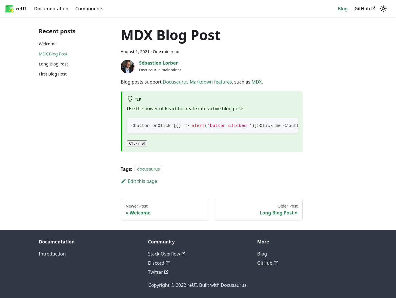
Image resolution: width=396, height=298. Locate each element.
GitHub (365, 8)
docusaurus (148, 169)
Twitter (158, 272)
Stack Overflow (166, 254)
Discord (159, 263)
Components (89, 8)
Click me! (137, 143)
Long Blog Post (53, 64)
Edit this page (139, 181)
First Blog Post (53, 74)
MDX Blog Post (53, 54)
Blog (342, 8)
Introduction (52, 254)
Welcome (48, 44)
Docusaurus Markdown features (197, 82)
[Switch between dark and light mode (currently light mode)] (383, 8)
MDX (256, 82)
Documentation (51, 8)
